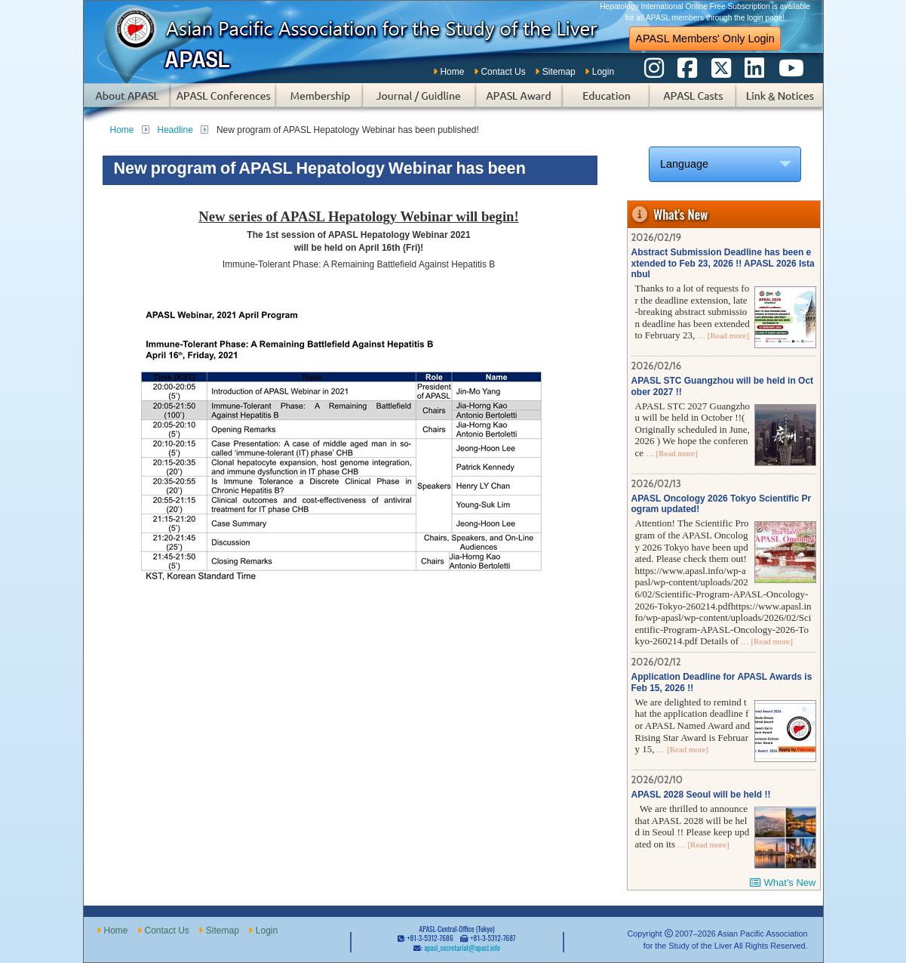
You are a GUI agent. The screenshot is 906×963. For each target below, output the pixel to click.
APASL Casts (693, 102)
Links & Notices (779, 102)
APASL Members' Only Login (704, 38)
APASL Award (519, 102)
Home (452, 71)
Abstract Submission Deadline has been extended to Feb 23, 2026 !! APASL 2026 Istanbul (723, 263)
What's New (790, 882)
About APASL (127, 102)
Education (606, 102)
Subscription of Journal (419, 102)
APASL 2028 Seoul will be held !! (701, 794)
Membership (319, 102)
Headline (175, 130)
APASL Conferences (223, 102)
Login (603, 71)
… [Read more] (722, 335)
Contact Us (503, 71)
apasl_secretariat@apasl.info (461, 948)
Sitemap (559, 71)
